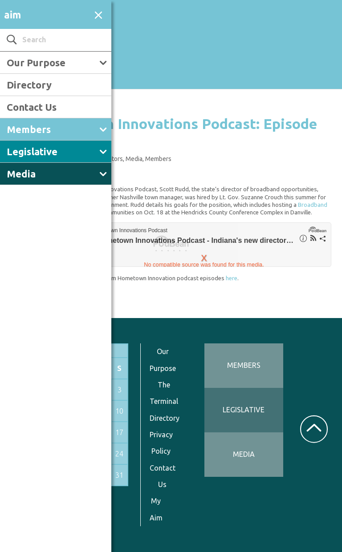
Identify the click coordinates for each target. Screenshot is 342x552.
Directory (29, 84)
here (231, 278)
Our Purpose (36, 62)
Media (21, 173)
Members (29, 129)
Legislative (32, 151)
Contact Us (32, 107)
